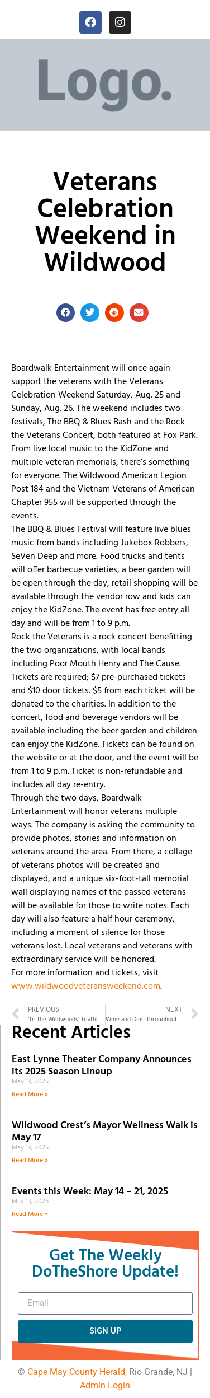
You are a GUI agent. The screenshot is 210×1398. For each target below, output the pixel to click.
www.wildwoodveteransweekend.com (85, 986)
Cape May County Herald (76, 1372)
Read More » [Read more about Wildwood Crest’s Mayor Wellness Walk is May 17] (30, 1160)
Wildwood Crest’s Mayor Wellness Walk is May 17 (105, 1132)
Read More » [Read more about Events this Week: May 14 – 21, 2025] (30, 1214)
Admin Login (105, 1385)
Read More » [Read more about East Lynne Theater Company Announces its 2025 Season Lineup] (30, 1094)
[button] (65, 312)
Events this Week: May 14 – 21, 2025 (90, 1192)
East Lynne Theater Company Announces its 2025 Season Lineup (102, 1065)
